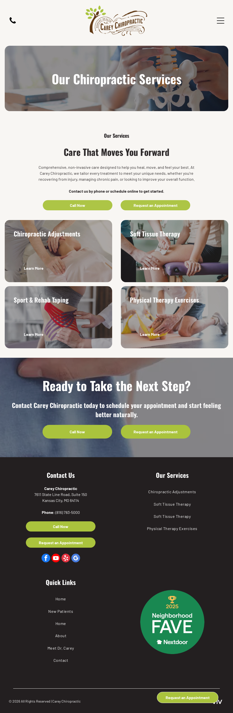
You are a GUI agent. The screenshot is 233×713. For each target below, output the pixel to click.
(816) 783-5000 (67, 512)
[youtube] (55, 559)
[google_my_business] (75, 559)
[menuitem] (172, 492)
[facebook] (46, 559)
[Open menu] (220, 20)
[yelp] (65, 559)
